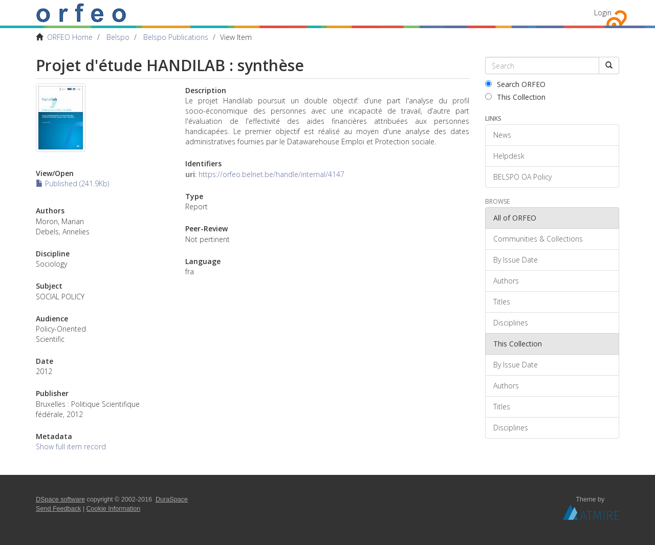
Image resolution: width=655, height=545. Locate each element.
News (502, 135)
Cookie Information (113, 508)
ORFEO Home (70, 37)
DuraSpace (172, 499)
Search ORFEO (515, 84)
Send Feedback (58, 508)
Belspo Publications (175, 37)
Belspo (117, 37)
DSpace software (60, 499)
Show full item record (71, 446)
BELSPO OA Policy (522, 177)
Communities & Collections (538, 239)
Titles (501, 302)
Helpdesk (509, 156)
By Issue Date (515, 260)
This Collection (515, 97)
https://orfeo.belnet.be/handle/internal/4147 (271, 174)
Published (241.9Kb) (72, 183)
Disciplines (510, 323)
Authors (506, 281)
